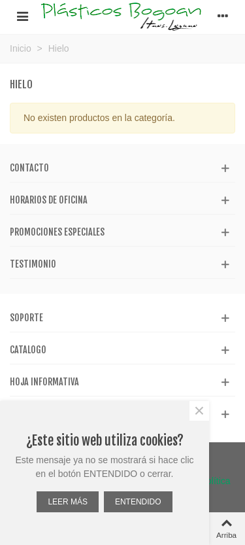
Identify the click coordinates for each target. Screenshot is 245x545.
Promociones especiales (57, 231)
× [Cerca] (199, 411)
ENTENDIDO (138, 501)
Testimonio (33, 264)
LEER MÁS (68, 501)
